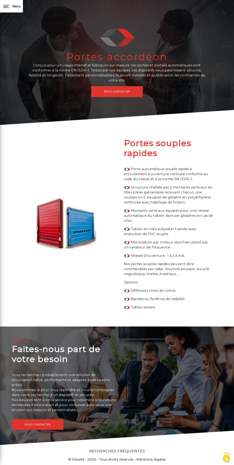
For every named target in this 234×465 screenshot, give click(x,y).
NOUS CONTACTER (117, 91)
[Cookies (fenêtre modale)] (226, 458)
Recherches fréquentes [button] (117, 451)
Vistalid (78, 459)
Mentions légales (151, 459)
